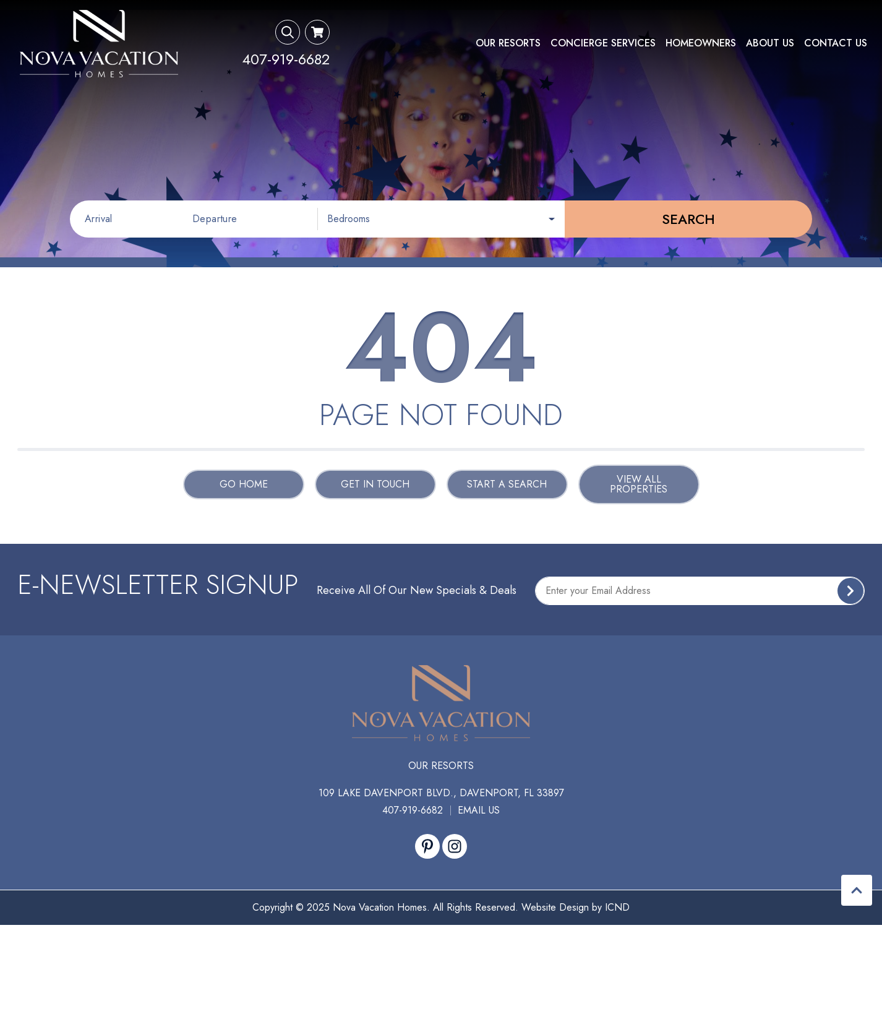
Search (688, 219)
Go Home (244, 484)
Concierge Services (603, 43)
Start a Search (507, 484)
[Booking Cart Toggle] (317, 32)
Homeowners (701, 43)
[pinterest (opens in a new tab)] (427, 846)
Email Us (479, 810)
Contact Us (835, 43)
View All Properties (638, 484)
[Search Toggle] (287, 32)
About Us (770, 43)
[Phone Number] (286, 59)
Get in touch (375, 484)
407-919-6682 (412, 810)
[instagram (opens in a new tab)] (454, 846)
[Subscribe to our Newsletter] (700, 591)
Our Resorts (508, 43)
